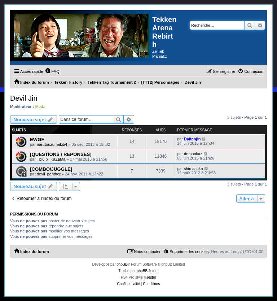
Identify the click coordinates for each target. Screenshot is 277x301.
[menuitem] (52, 71)
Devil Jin (24, 98)
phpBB (121, 264)
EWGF (37, 139)
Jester (151, 277)
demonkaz (193, 154)
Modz (40, 106)
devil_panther (49, 174)
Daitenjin (192, 139)
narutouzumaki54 (52, 144)
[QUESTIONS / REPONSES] (61, 154)
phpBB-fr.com (148, 271)
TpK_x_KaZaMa (51, 159)
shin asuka (193, 168)
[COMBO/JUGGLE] (51, 169)
